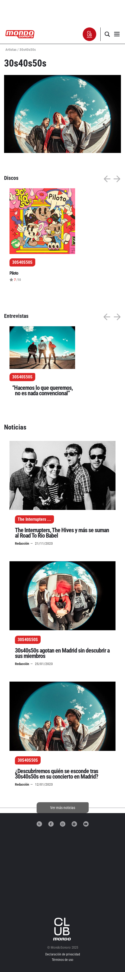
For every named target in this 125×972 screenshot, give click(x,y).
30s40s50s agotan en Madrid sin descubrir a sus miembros (62, 653)
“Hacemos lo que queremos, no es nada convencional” (42, 390)
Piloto (13, 273)
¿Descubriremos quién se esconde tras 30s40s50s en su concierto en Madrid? (56, 774)
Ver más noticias (62, 807)
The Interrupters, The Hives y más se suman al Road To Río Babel (62, 533)
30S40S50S (22, 377)
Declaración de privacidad (62, 954)
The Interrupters (32, 519)
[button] (90, 34)
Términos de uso (62, 960)
